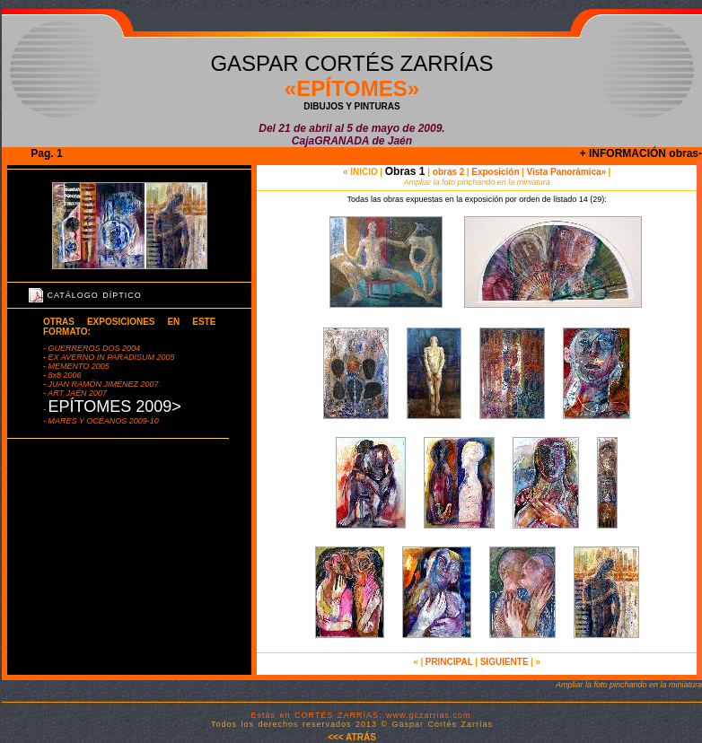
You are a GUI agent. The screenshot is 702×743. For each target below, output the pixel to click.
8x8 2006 (64, 375)
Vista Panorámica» (565, 172)
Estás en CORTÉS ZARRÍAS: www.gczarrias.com (361, 715)
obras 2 (447, 172)
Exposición (495, 172)
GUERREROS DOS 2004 (93, 348)
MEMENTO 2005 (78, 366)
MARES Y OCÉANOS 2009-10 (103, 420)
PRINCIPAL (449, 662)
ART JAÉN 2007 (76, 393)
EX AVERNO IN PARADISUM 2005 (110, 357)
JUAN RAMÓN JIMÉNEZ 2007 (102, 384)
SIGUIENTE (504, 662)
